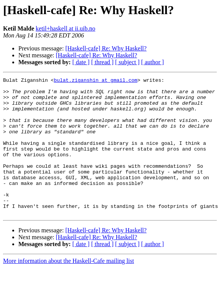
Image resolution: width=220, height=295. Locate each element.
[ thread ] (102, 62)
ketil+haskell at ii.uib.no (65, 28)
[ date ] (81, 62)
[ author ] (152, 62)
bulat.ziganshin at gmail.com (95, 81)
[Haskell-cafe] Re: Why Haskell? (106, 48)
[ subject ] (127, 62)
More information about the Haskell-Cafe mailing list (68, 288)
